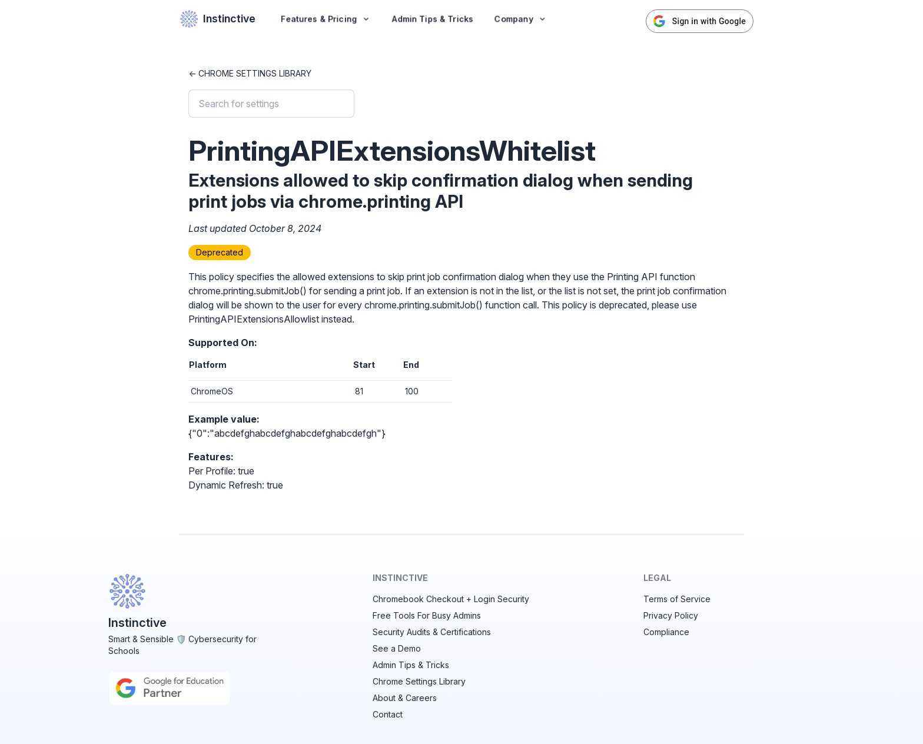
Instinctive (217, 18)
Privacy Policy (670, 615)
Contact (388, 714)
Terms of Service (676, 599)
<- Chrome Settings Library (249, 73)
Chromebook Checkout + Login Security (451, 599)
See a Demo (397, 648)
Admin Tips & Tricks (432, 19)
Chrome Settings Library (419, 681)
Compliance (666, 632)
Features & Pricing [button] (325, 19)
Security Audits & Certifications (432, 632)
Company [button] (520, 19)
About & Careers (405, 698)
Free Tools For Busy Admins (427, 615)
